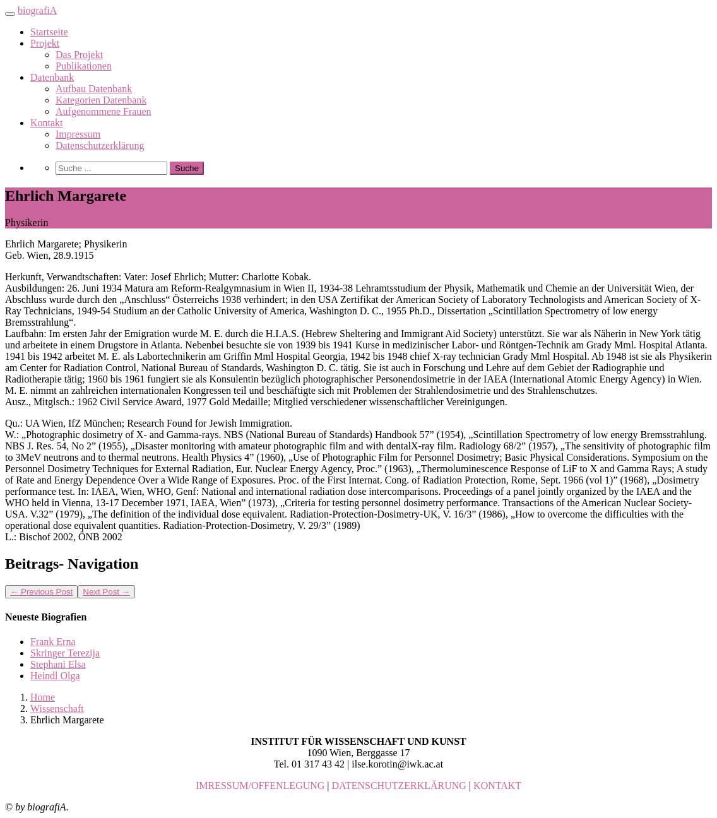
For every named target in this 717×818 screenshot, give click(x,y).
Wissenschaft (57, 708)
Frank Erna (53, 641)
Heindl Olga (55, 675)
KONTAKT (497, 785)
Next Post (106, 591)
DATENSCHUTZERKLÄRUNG (399, 785)
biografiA (37, 10)
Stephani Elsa (58, 664)
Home (42, 697)
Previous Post (41, 591)
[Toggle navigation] (10, 14)
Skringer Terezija (65, 653)
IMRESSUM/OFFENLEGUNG (260, 785)
